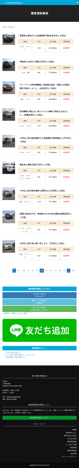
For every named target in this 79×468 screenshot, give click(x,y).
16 (51, 271)
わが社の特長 (72, 439)
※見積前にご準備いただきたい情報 (14, 313)
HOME (4, 27)
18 (60, 271)
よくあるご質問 (71, 445)
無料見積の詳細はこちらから (39, 417)
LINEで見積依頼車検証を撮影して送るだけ (39, 309)
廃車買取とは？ (71, 433)
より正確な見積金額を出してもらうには (20, 355)
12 (33, 271)
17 (55, 271)
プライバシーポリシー (69, 456)
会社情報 (73, 453)
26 (73, 271)
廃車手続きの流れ (70, 436)
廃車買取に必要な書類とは (16, 357)
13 (37, 271)
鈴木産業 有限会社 (14, 3)
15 (46, 271)
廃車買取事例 (72, 442)
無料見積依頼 (72, 450)
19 (64, 271)
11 (28, 271)
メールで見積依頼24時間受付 (40, 302)
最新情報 (73, 448)
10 (24, 271)
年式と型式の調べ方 (13, 352)
